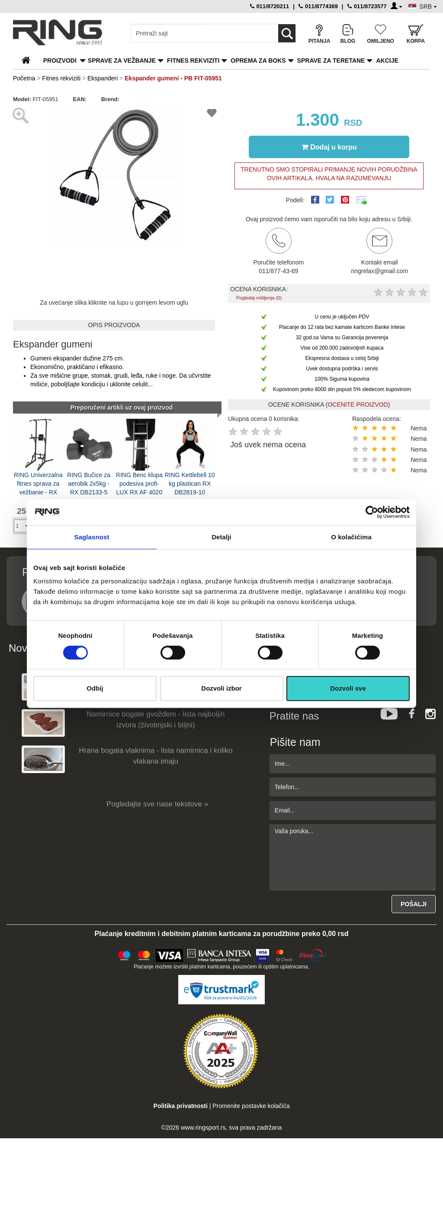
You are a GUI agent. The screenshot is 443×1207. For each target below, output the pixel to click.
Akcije (387, 60)
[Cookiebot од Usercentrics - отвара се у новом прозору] (372, 512)
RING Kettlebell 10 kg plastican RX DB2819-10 (190, 482)
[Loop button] (286, 33)
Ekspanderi (102, 78)
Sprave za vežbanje (122, 60)
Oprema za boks (258, 60)
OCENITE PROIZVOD (357, 404)
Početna (24, 78)
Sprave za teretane (331, 60)
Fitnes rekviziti (193, 60)
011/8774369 (318, 6)
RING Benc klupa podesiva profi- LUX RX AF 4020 (139, 482)
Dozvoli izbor (221, 688)
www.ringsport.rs (203, 1127)
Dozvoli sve (348, 688)
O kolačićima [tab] (351, 537)
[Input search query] (168, 33)
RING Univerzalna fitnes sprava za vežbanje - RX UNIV (38, 482)
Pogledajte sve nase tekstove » (157, 804)
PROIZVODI (60, 60)
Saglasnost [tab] (91, 537)
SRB (428, 6)
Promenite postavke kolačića (250, 1105)
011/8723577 (367, 6)
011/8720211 (269, 6)
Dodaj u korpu (329, 147)
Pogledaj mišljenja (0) (259, 297)
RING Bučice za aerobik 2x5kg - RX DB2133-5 (88, 482)
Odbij (95, 688)
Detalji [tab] (221, 537)
